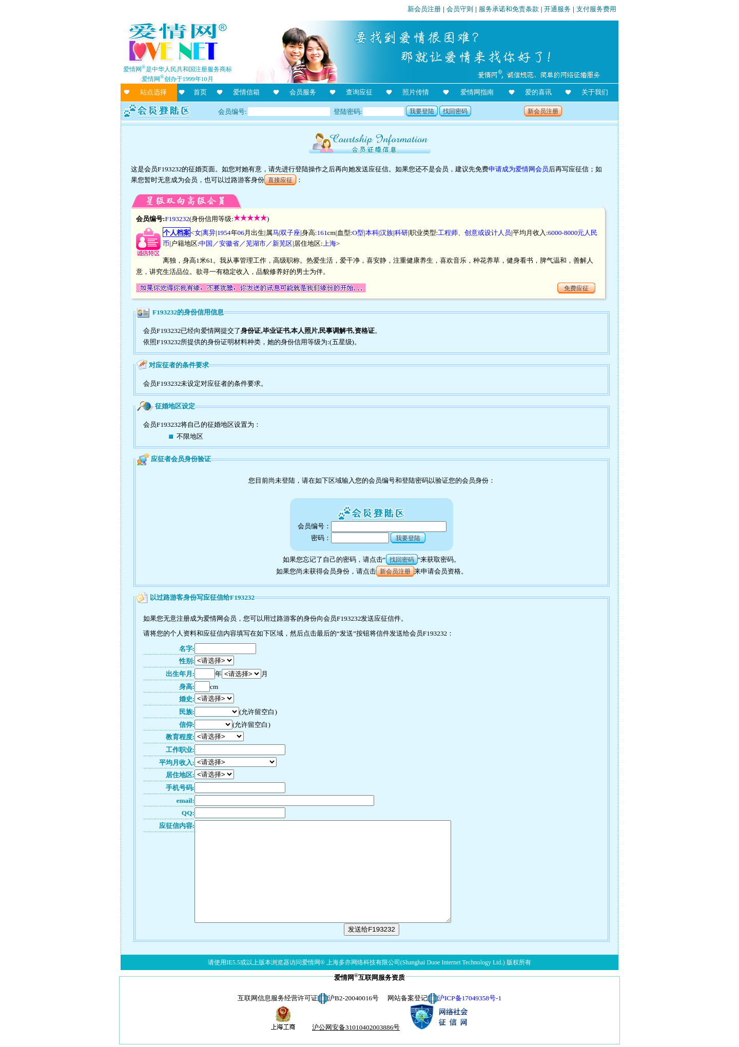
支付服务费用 (596, 9)
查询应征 (359, 92)
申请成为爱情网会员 (519, 169)
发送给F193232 (371, 929)
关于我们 (594, 92)
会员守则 (459, 9)
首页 (200, 92)
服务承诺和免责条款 (509, 9)
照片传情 (415, 92)
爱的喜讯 (538, 92)
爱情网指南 (477, 92)
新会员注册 (424, 9)
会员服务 (302, 92)
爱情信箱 (246, 92)
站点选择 (153, 92)
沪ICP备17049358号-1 (469, 998)
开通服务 (557, 9)
